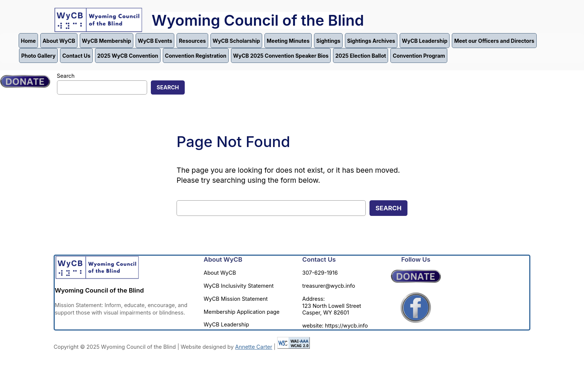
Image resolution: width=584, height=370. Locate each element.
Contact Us (76, 55)
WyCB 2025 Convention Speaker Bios (280, 55)
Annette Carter (253, 347)
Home (28, 41)
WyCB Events (155, 41)
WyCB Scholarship (236, 41)
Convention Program (419, 55)
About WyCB (58, 41)
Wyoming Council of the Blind (258, 20)
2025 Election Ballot (360, 55)
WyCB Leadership (424, 41)
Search (66, 76)
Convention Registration (195, 55)
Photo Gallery (38, 55)
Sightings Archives (371, 41)
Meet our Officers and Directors (494, 41)
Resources (192, 41)
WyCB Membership (106, 41)
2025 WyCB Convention (127, 55)
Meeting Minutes (288, 41)
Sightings (328, 41)
